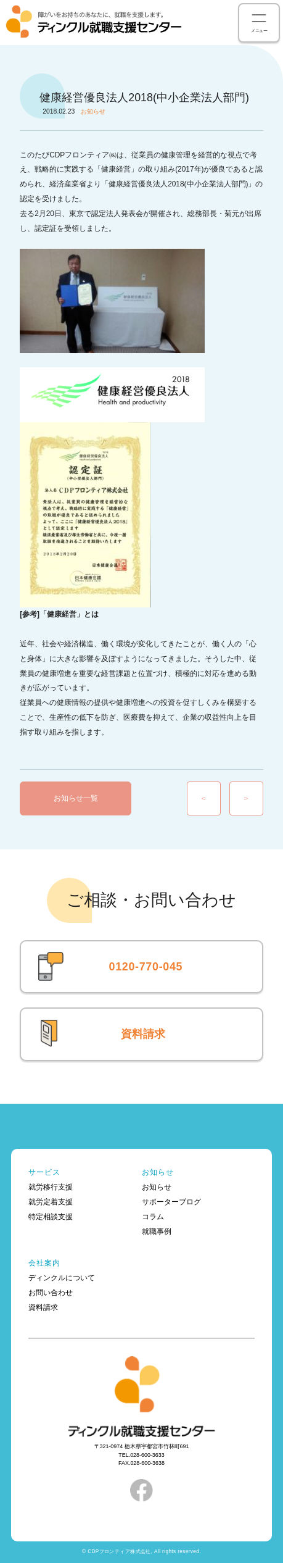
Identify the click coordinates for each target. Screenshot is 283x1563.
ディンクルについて (61, 1277)
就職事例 (156, 1231)
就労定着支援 (50, 1202)
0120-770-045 (146, 967)
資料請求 (143, 1034)
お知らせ (158, 1172)
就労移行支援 (50, 1187)
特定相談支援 (50, 1216)
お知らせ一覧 (76, 798)
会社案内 (44, 1263)
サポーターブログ (171, 1202)
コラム (153, 1216)
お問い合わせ (50, 1292)
